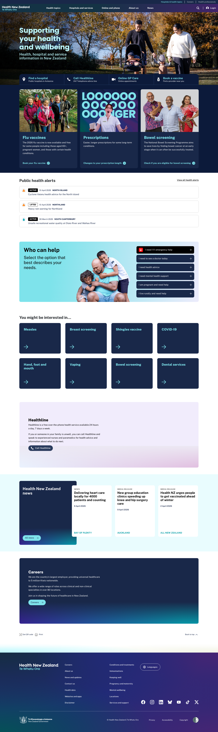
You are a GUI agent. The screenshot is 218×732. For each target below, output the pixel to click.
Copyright (184, 720)
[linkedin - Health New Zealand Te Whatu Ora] (161, 702)
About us (133, 8)
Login (211, 8)
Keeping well (115, 677)
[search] (198, 8)
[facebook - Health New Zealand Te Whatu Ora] (143, 702)
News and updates (73, 677)
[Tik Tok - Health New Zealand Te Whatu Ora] (188, 702)
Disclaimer (70, 703)
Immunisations (116, 671)
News (150, 8)
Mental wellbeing (117, 690)
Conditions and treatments (122, 665)
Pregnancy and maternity (121, 684)
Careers (190, 2)
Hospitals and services (81, 8)
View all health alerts (188, 180)
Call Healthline (40, 448)
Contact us (70, 684)
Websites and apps (73, 696)
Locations (114, 696)
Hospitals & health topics (171, 2)
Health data (70, 690)
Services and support (119, 703)
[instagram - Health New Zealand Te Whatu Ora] (152, 702)
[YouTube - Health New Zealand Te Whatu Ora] (179, 702)
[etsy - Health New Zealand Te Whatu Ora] (170, 702)
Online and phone (111, 8)
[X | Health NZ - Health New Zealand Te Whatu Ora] (197, 702)
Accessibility (167, 720)
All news (32, 537)
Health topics (53, 8)
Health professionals (207, 2)
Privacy (152, 720)
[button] (26, 634)
